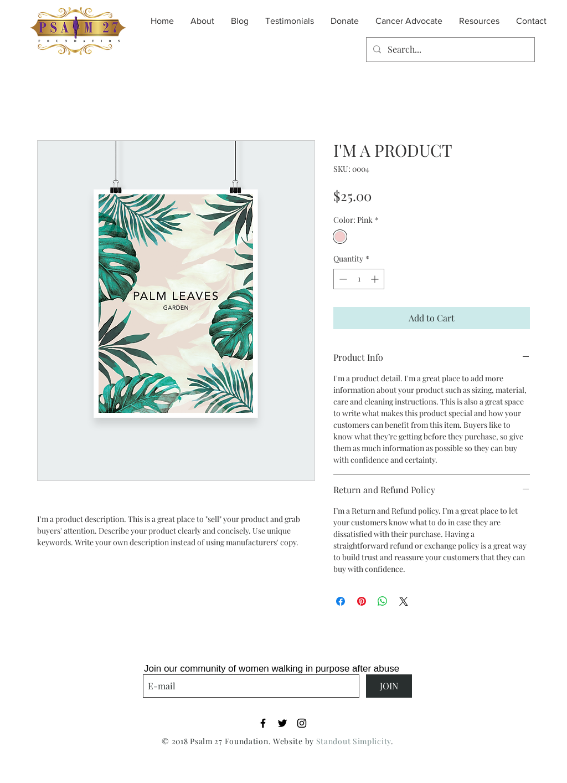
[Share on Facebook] (340, 601)
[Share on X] (403, 601)
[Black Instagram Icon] (302, 723)
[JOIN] (389, 686)
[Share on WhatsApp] (382, 601)
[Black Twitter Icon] (282, 723)
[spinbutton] (359, 279)
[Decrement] (342, 279)
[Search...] (449, 50)
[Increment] (376, 279)
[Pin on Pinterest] (361, 601)
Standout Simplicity (353, 741)
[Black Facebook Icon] (263, 723)
